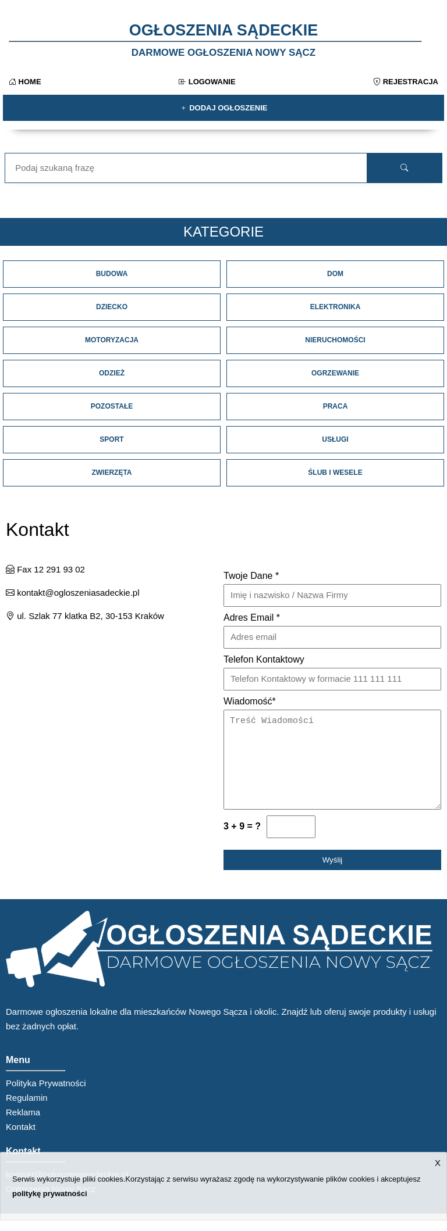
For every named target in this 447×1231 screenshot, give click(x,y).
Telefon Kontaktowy (264, 659)
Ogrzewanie (335, 373)
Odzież (112, 373)
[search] (404, 168)
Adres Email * (252, 617)
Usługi (335, 439)
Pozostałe (112, 406)
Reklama (23, 1130)
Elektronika (335, 307)
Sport (111, 439)
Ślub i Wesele (335, 472)
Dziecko (111, 307)
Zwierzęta (111, 472)
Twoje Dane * (251, 576)
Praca (335, 406)
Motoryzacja (112, 340)
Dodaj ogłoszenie (224, 107)
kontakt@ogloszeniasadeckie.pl (73, 592)
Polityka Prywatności (46, 1100)
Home (25, 81)
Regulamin (27, 1115)
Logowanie (207, 81)
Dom (335, 274)
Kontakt (21, 1144)
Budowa (112, 274)
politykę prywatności (49, 1193)
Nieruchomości (335, 340)
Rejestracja (405, 81)
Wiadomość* (250, 701)
